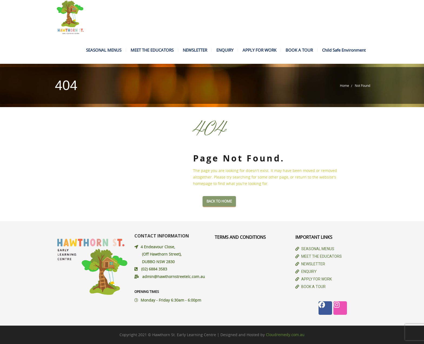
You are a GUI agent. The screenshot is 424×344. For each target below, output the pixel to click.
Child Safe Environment (344, 50)
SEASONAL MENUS (103, 50)
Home (344, 85)
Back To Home (230, 201)
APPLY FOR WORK (259, 50)
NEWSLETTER (195, 50)
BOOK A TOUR (299, 50)
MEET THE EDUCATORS (152, 50)
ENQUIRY (224, 50)
